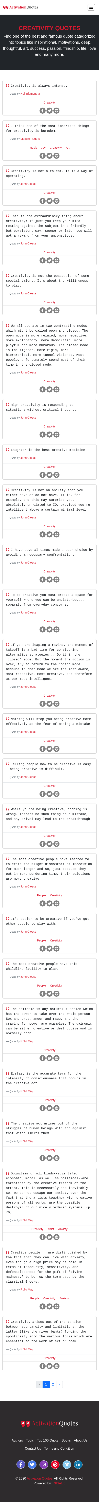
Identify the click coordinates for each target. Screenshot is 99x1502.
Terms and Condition (59, 1448)
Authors (17, 1440)
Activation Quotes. (40, 1478)
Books (66, 1440)
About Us (80, 1440)
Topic (30, 1440)
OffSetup (59, 1483)
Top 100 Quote (47, 1440)
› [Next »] (59, 1384)
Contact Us (33, 1448)
